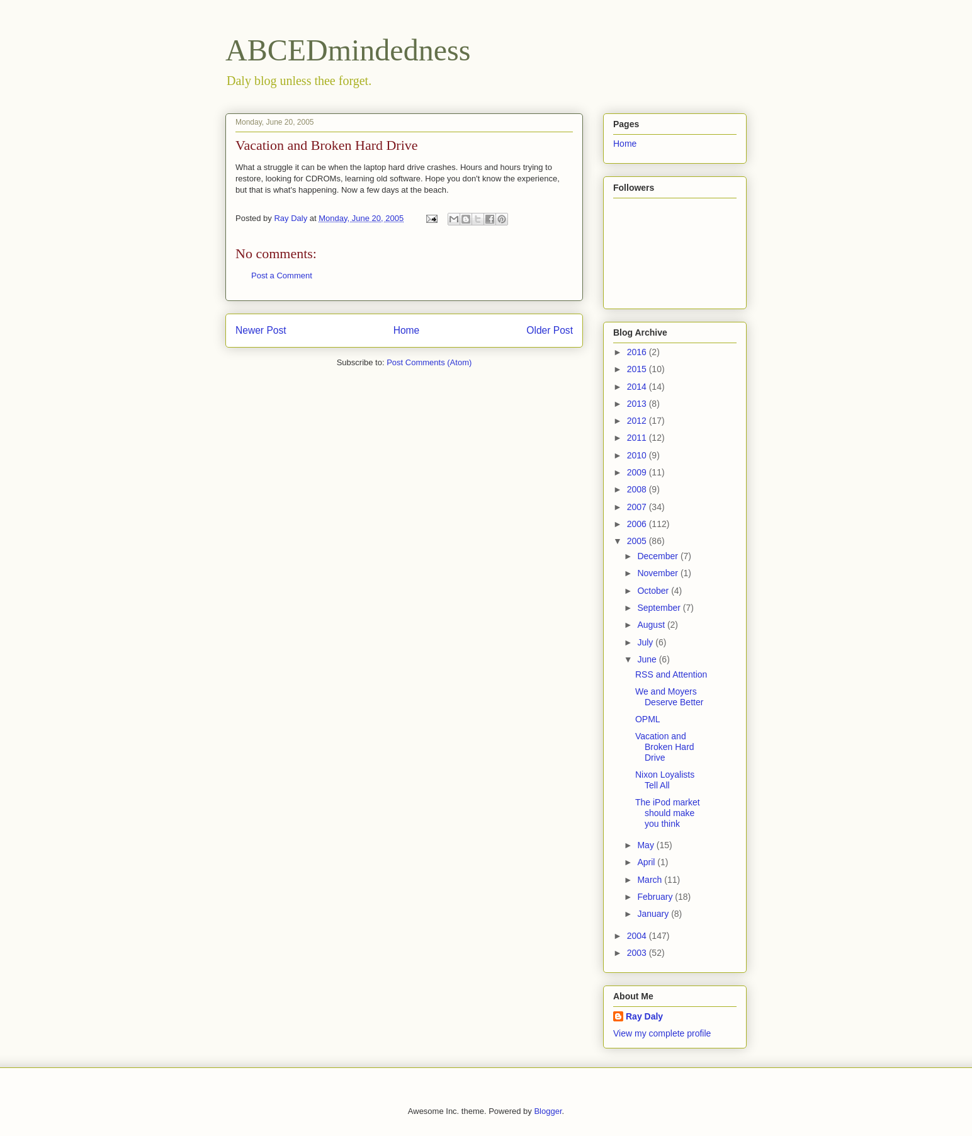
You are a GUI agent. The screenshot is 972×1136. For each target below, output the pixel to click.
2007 (638, 507)
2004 (638, 936)
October (654, 591)
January (654, 914)
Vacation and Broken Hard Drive (664, 747)
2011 (638, 438)
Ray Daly (644, 1016)
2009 (638, 472)
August (652, 625)
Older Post (549, 330)
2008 (638, 489)
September (659, 608)
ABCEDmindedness (347, 50)
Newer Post (260, 330)
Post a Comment (281, 275)
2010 (638, 455)
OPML (647, 719)
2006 (638, 524)
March (650, 880)
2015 (638, 369)
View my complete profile (662, 1033)
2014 (638, 387)
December (658, 556)
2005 (638, 541)
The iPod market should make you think (667, 813)
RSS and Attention (671, 674)
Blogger (548, 1111)
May (646, 845)
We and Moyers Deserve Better (669, 696)
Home (406, 330)
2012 (638, 421)
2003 (638, 953)
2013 (638, 404)
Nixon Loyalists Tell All (664, 780)
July (646, 642)
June (647, 659)
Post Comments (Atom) (429, 362)
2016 (638, 352)
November (658, 573)
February (656, 897)
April (647, 862)
